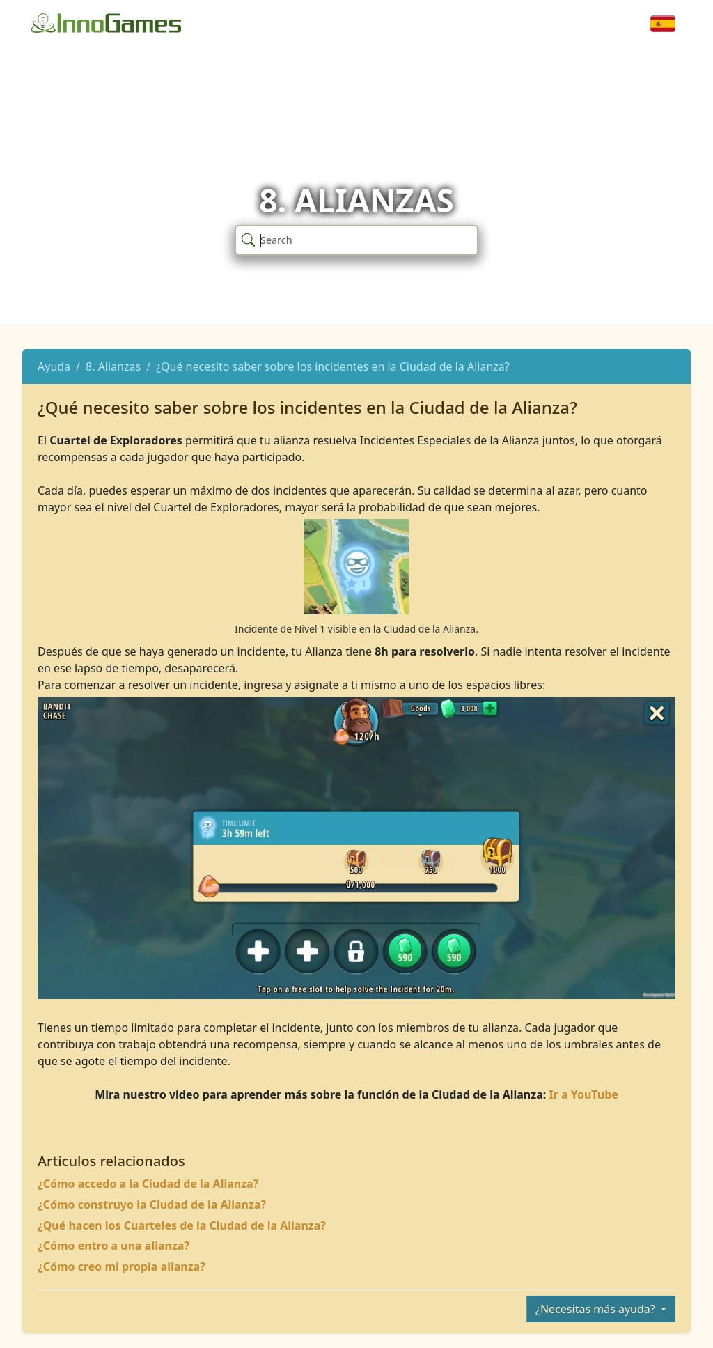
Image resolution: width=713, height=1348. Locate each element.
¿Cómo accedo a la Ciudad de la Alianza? (148, 1183)
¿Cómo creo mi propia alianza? (121, 1266)
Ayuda (54, 366)
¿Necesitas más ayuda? (596, 1309)
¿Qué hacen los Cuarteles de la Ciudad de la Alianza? (182, 1225)
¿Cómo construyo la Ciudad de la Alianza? (152, 1204)
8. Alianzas (113, 366)
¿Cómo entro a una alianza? (113, 1245)
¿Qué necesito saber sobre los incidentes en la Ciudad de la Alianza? (333, 366)
